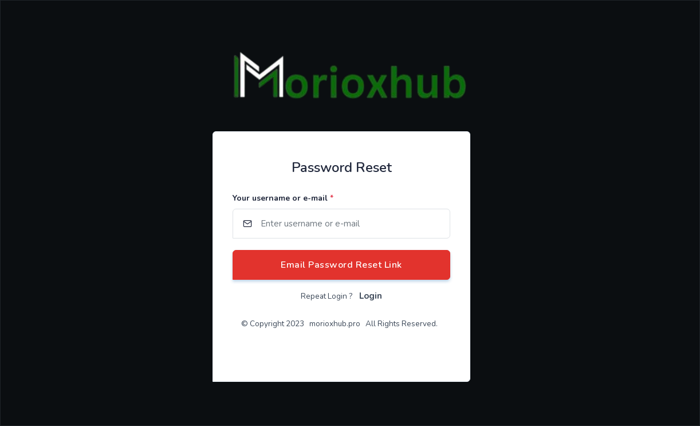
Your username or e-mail (283, 198)
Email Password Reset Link (341, 265)
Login (370, 296)
